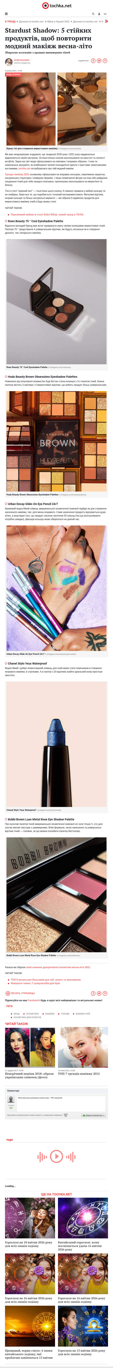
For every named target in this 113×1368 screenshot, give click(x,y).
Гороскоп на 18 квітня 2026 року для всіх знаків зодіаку (28, 1244)
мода (17, 1014)
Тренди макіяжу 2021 (17, 174)
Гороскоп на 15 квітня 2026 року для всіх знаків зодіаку (81, 1352)
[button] (99, 14)
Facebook (33, 1000)
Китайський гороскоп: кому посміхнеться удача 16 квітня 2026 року (80, 1245)
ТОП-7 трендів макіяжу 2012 (79, 1074)
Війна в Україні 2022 (58, 21)
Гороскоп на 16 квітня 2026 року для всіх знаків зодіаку (28, 1300)
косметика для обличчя (27, 1017)
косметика (32, 1014)
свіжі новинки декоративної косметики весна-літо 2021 (58, 967)
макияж (49, 1014)
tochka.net (24, 168)
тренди (65, 1014)
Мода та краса (13, 75)
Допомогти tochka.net (31, 21)
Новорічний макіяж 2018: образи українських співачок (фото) (29, 1075)
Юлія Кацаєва (21, 60)
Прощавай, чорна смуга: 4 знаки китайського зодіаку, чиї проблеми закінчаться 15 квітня (29, 1354)
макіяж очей (83, 1014)
